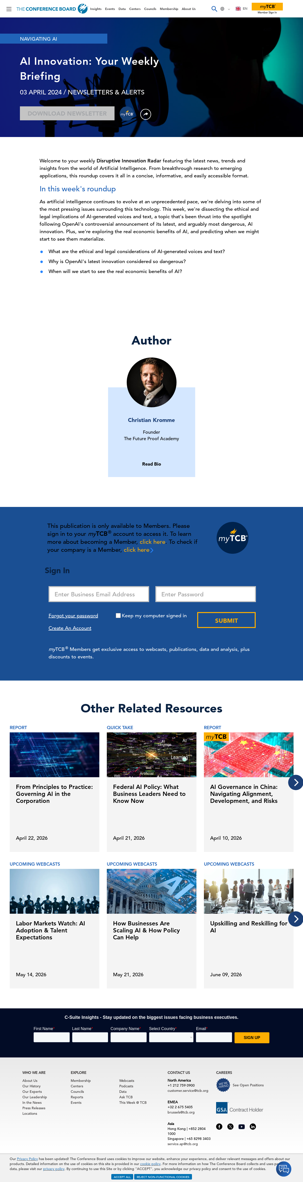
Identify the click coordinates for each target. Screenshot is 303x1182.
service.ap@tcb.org (183, 1144)
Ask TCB (126, 1097)
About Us (189, 9)
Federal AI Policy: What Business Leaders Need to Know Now (149, 793)
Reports (77, 1097)
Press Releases (33, 1108)
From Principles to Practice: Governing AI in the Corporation (54, 793)
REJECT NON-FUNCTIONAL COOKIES (163, 1177)
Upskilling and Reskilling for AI (248, 927)
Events (110, 9)
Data (122, 9)
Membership (169, 9)
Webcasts (126, 1080)
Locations (29, 1113)
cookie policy (150, 1164)
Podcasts (126, 1086)
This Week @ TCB (133, 1102)
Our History (31, 1086)
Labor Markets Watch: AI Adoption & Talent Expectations (50, 930)
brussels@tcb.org (181, 1112)
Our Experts (32, 1091)
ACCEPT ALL (122, 1177)
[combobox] (242, 8)
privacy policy (53, 1169)
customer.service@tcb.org (188, 1090)
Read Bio (151, 464)
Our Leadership (34, 1097)
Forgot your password (73, 616)
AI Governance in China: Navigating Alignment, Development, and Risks (244, 793)
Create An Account (70, 628)
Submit (226, 620)
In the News (32, 1102)
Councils (150, 9)
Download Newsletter (67, 113)
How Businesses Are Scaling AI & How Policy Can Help (146, 930)
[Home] (52, 9)
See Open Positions (248, 1085)
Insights (96, 9)
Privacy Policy (27, 1159)
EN (241, 8)
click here (152, 542)
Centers (135, 9)
